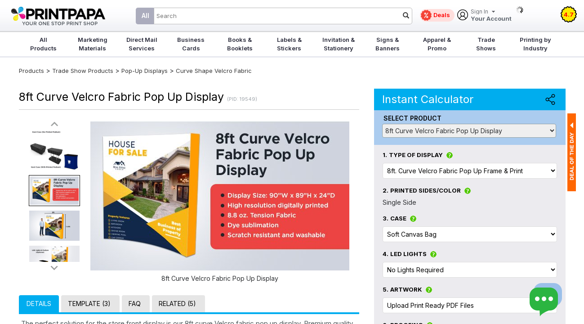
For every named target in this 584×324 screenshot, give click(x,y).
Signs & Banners (387, 44)
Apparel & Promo (437, 44)
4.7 (569, 14)
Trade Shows (486, 44)
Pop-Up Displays (144, 70)
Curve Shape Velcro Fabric (214, 70)
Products (31, 70)
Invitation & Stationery (338, 44)
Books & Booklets (240, 44)
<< (54, 124)
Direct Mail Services (141, 44)
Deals (441, 14)
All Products (43, 44)
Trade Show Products (82, 70)
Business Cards (191, 44)
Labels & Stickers (289, 44)
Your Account (491, 15)
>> (54, 267)
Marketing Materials (92, 44)
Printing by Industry (535, 44)
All (145, 15)
